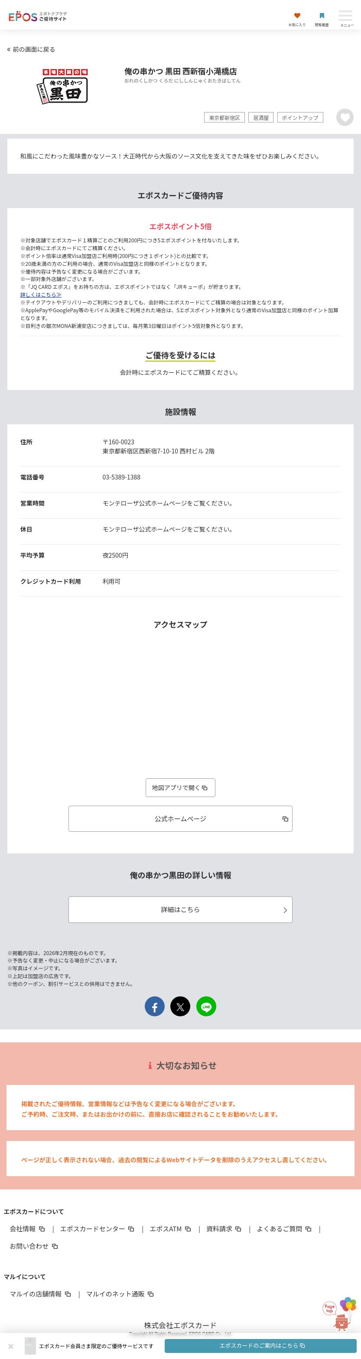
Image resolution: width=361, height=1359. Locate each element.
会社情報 (28, 1228)
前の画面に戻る (29, 49)
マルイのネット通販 (120, 1293)
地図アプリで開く (180, 787)
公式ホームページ (222, 818)
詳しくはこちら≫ (41, 294)
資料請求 (224, 1228)
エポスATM (171, 1228)
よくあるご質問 (284, 1228)
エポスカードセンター (98, 1228)
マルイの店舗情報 (41, 1293)
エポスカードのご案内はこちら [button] (262, 1345)
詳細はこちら (225, 909)
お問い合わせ (34, 1245)
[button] (198, 1346)
